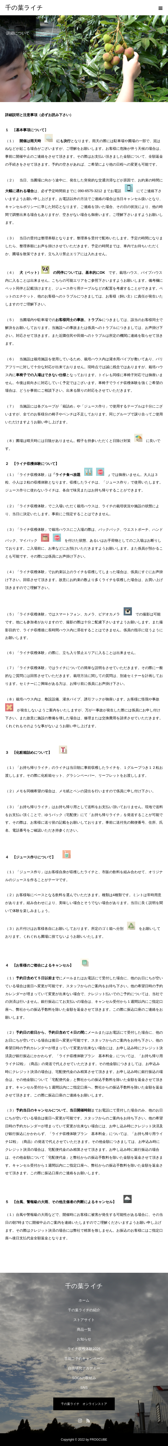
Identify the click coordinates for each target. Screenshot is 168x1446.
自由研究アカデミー (84, 1368)
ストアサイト (84, 1320)
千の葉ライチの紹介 (84, 1310)
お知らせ (84, 1339)
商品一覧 (84, 1329)
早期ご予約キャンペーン (84, 1358)
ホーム (84, 1300)
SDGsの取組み (84, 1378)
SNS (84, 1388)
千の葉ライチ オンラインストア (84, 1404)
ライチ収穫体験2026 (83, 1349)
